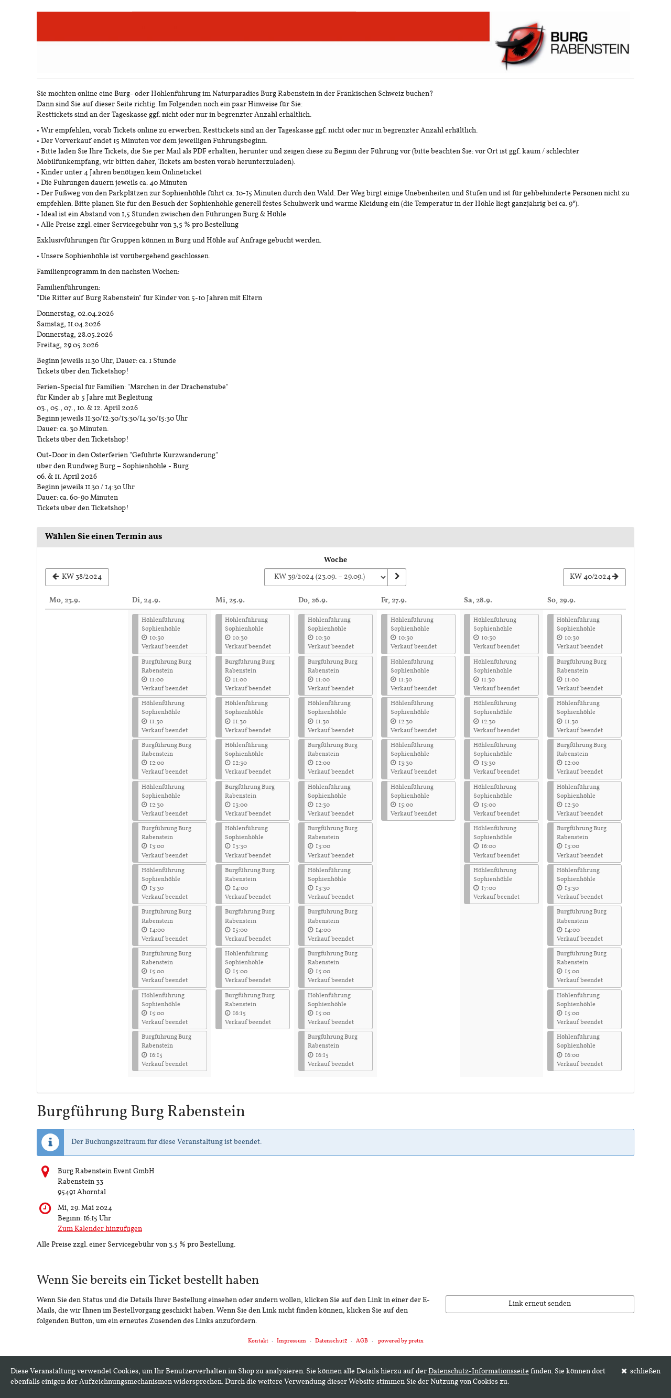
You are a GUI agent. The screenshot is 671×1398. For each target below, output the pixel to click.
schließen (641, 1371)
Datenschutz (331, 1341)
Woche (335, 560)
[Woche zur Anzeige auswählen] (325, 577)
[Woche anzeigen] (396, 577)
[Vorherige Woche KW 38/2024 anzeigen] (77, 577)
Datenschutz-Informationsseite (478, 1371)
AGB (362, 1341)
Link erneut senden (539, 1304)
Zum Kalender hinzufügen (100, 1229)
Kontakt (258, 1341)
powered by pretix (401, 1341)
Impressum (291, 1341)
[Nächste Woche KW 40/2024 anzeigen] (594, 577)
